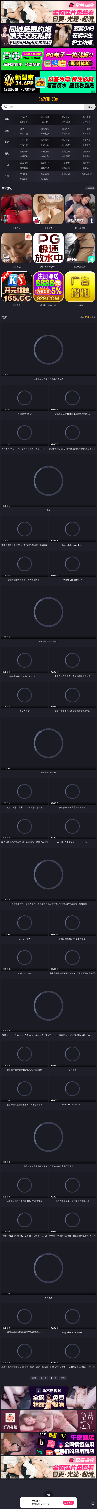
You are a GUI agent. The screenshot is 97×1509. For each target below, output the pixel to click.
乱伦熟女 (66, 144)
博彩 (7, 119)
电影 (7, 142)
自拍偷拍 (45, 128)
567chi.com (48, 99)
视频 (7, 130)
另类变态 (87, 144)
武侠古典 (87, 162)
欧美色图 (66, 151)
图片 (7, 153)
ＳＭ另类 (87, 133)
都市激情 (24, 162)
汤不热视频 (87, 174)
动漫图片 (87, 151)
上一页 (44, 1377)
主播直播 (66, 133)
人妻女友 (66, 162)
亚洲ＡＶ (24, 128)
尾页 (63, 1377)
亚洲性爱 (24, 140)
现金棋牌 (66, 122)
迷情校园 (24, 167)
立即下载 (68, 1502)
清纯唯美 (45, 156)
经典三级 (45, 144)
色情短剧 (45, 179)
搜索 (90, 106)
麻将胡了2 (24, 122)
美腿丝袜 (24, 156)
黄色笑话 (66, 167)
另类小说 (45, 167)
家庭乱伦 (45, 162)
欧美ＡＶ (66, 128)
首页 (34, 1377)
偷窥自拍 (24, 151)
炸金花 (45, 122)
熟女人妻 (24, 133)
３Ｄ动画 (87, 128)
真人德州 (45, 117)
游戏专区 (87, 117)
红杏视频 (24, 179)
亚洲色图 (45, 151)
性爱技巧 (87, 167)
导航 (7, 176)
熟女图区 (66, 156)
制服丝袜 (24, 144)
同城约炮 (24, 174)
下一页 (54, 1377)
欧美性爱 (87, 140)
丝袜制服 (45, 133)
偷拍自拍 (45, 140)
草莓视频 (66, 174)
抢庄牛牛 (87, 122)
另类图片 (87, 156)
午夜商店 (45, 174)
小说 (7, 164)
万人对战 (66, 117)
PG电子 (24, 117)
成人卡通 (66, 140)
